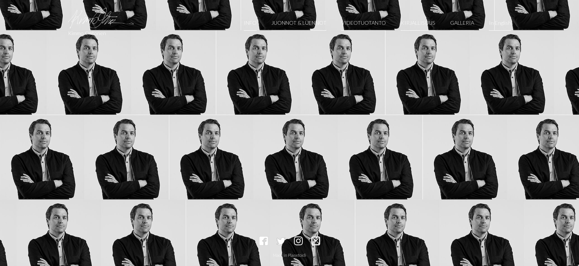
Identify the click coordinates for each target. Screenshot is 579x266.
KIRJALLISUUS (418, 23)
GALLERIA (462, 23)
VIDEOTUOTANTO (363, 23)
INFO (250, 23)
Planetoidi (297, 255)
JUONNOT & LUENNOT (298, 23)
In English (500, 23)
